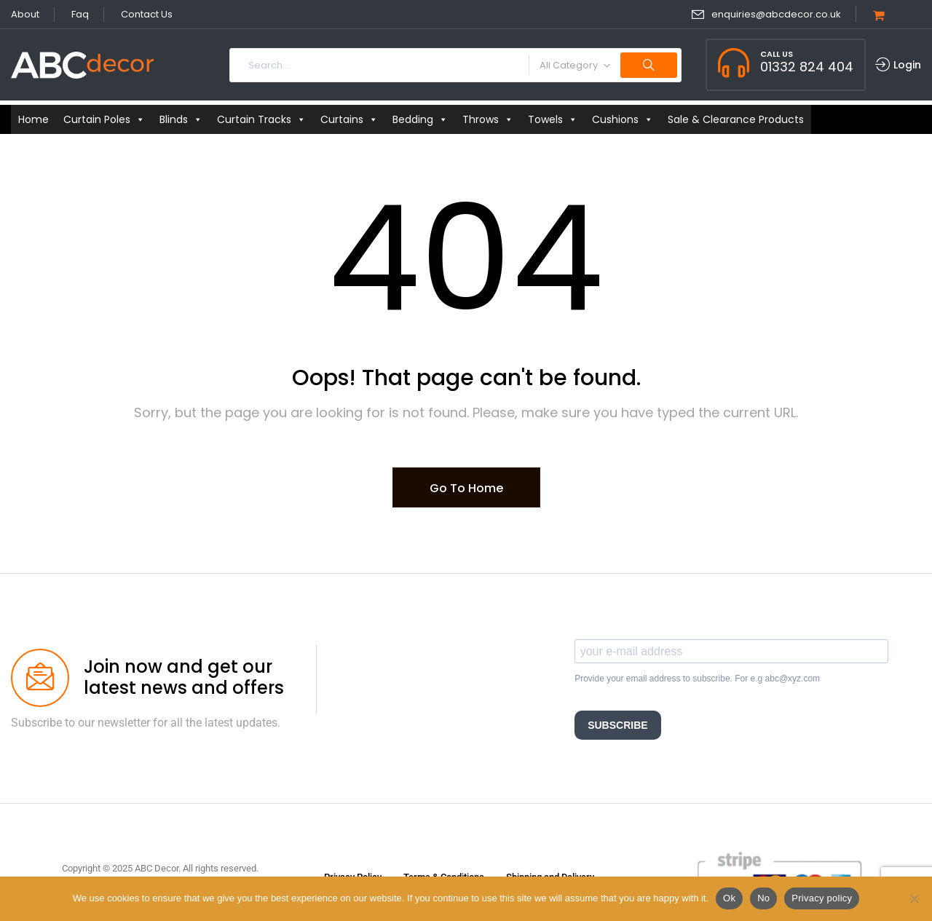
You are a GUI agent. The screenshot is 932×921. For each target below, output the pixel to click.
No (763, 898)
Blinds (180, 119)
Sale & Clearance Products (736, 119)
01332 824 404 (806, 67)
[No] (914, 898)
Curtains (349, 119)
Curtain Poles (104, 119)
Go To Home (466, 488)
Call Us (776, 54)
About (25, 14)
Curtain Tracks (261, 119)
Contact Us (147, 14)
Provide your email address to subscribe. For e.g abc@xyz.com (697, 678)
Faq (80, 14)
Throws (487, 119)
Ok (729, 898)
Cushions (622, 119)
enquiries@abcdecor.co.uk (776, 14)
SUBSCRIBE (617, 725)
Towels (552, 119)
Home (33, 119)
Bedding (420, 119)
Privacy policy (821, 898)
